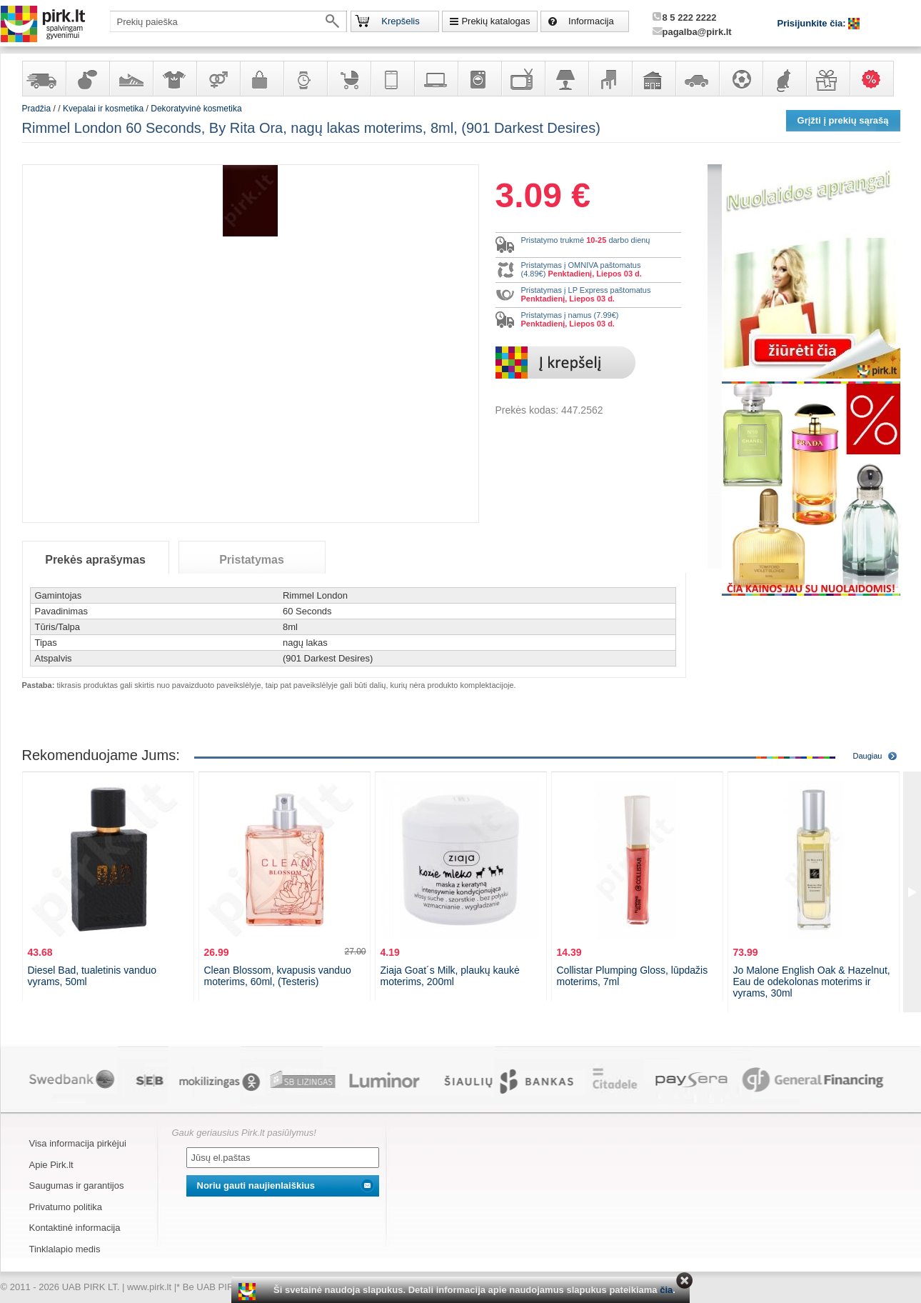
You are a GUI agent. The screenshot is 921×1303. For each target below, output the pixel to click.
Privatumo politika (66, 1207)
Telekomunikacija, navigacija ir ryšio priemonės (392, 78)
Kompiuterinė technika (435, 78)
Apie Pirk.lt (51, 1164)
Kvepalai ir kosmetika (87, 78)
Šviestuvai (566, 78)
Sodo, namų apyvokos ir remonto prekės (653, 78)
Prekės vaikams (348, 78)
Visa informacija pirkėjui (77, 1143)
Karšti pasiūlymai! (876, 78)
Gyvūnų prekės (784, 78)
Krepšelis (400, 21)
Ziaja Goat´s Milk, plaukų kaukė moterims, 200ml (450, 975)
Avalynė (130, 78)
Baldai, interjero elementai (609, 78)
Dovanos (827, 78)
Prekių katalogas (495, 21)
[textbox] (228, 21)
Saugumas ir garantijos (76, 1185)
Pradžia (36, 109)
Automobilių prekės (697, 78)
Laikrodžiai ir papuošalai (305, 78)
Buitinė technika (479, 78)
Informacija (591, 21)
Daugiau (867, 756)
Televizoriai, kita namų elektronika (522, 78)
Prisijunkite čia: (813, 23)
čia (666, 1289)
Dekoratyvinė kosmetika (196, 109)
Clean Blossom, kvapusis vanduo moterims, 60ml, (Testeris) (277, 975)
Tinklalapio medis (65, 1249)
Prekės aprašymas (95, 560)
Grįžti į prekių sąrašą (843, 120)
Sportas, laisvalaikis (740, 78)
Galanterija (261, 78)
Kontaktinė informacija (75, 1227)
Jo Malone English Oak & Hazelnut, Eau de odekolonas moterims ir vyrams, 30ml (811, 981)
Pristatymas (251, 560)
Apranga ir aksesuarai (174, 78)
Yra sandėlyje (43, 78)
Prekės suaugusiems (217, 78)
